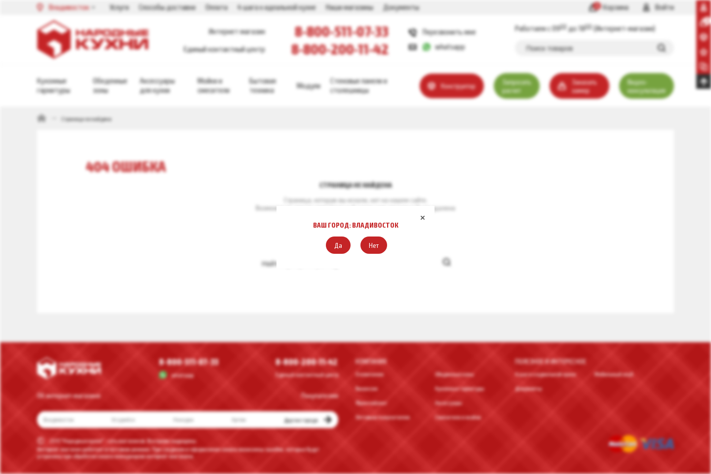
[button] (338, 245)
